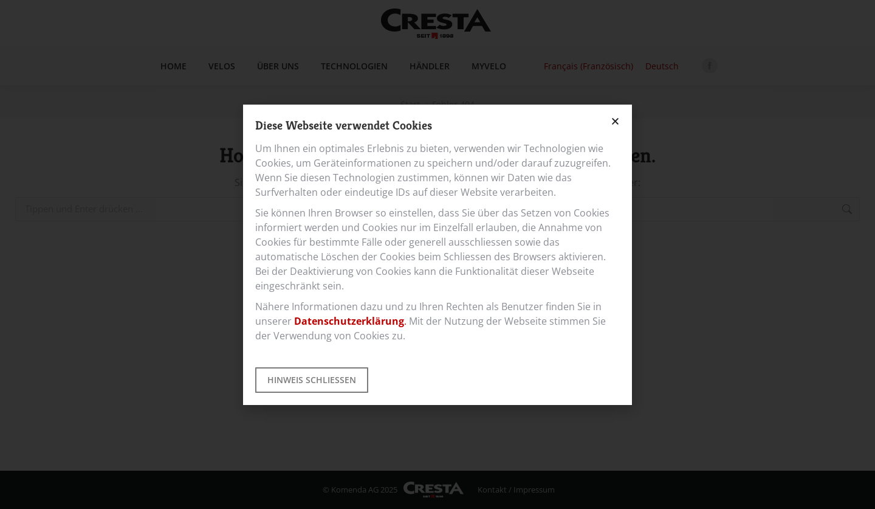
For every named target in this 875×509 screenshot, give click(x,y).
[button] (615, 121)
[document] (437, 254)
